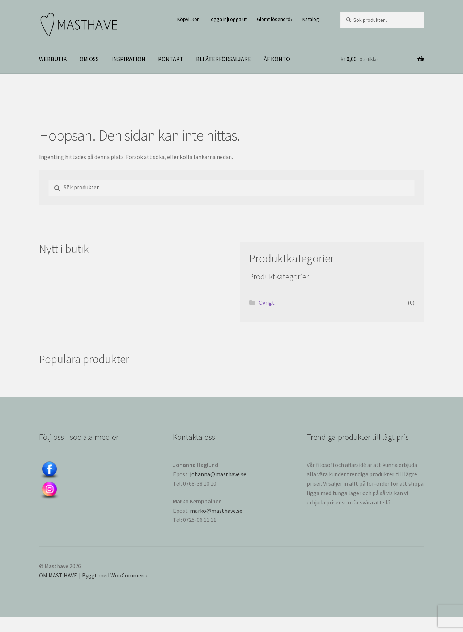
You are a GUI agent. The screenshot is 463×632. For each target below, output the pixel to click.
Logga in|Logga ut (228, 19)
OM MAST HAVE (58, 575)
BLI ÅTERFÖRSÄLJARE (223, 59)
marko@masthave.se (216, 510)
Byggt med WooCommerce (115, 575)
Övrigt (267, 302)
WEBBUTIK (53, 59)
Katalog (310, 19)
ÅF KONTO (277, 59)
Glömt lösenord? (275, 19)
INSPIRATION (128, 59)
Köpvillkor (188, 19)
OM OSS (89, 59)
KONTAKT (170, 59)
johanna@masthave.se (218, 474)
